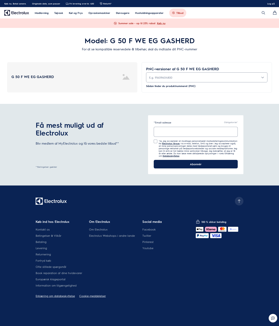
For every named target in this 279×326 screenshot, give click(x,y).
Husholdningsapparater (149, 12)
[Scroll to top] (239, 201)
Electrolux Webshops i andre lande (112, 235)
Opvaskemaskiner (99, 12)
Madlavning (42, 12)
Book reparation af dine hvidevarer (59, 273)
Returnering (43, 254)
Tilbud (179, 12)
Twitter (146, 235)
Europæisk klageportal (50, 279)
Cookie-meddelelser (92, 296)
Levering (41, 248)
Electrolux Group (171, 143)
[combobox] (206, 77)
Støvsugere (122, 12)
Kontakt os (43, 229)
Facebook (149, 229)
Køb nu (161, 23)
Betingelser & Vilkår (48, 235)
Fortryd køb (43, 260)
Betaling (41, 242)
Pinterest (148, 242)
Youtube (147, 248)
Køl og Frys (76, 12)
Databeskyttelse (171, 155)
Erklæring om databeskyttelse (55, 296)
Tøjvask (58, 12)
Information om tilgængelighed (56, 285)
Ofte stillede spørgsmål (51, 267)
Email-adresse (162, 122)
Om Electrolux (98, 229)
